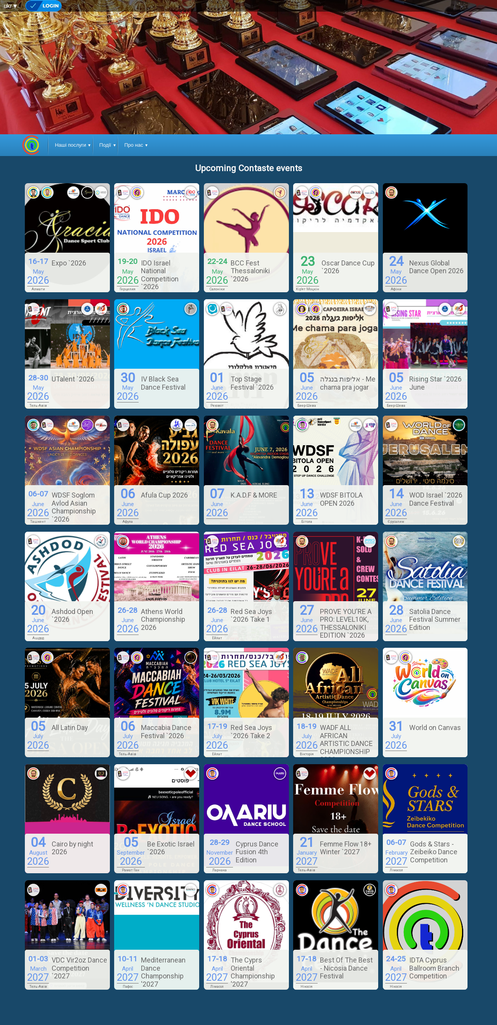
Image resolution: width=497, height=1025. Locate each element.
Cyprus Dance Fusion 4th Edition (257, 852)
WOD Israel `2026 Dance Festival (435, 499)
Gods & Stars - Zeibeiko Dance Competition (433, 852)
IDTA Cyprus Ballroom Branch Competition (434, 968)
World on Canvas (435, 727)
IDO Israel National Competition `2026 (160, 275)
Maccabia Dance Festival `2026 (166, 731)
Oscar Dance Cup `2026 (348, 267)
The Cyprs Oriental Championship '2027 (253, 972)
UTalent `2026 (73, 379)
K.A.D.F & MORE (254, 495)
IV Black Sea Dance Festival (163, 383)
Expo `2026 (69, 263)
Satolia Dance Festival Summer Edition (435, 619)
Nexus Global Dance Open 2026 (436, 267)
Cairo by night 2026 (72, 848)
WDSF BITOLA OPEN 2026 (341, 499)
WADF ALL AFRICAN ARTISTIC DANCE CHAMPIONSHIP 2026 (346, 743)
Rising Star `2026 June (435, 383)
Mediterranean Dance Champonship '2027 (163, 972)
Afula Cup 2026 (164, 495)
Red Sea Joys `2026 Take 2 (251, 731)
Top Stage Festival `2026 (252, 383)
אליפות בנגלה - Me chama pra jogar (347, 383)
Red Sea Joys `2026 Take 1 (251, 615)
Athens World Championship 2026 (163, 619)
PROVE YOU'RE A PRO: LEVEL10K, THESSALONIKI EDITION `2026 (346, 623)
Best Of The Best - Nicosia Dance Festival (346, 968)
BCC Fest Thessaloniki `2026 (250, 271)
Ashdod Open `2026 (72, 615)
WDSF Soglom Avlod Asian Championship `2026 (74, 507)
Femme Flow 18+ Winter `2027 (346, 848)
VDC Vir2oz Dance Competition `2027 (79, 968)
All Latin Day (70, 727)
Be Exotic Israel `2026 (171, 848)
